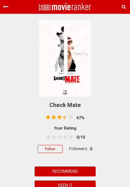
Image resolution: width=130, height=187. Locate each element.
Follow (50, 149)
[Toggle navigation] (5, 6)
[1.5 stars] (53, 137)
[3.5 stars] (64, 137)
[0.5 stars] (47, 137)
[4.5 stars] (70, 137)
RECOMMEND (65, 171)
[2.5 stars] (59, 137)
